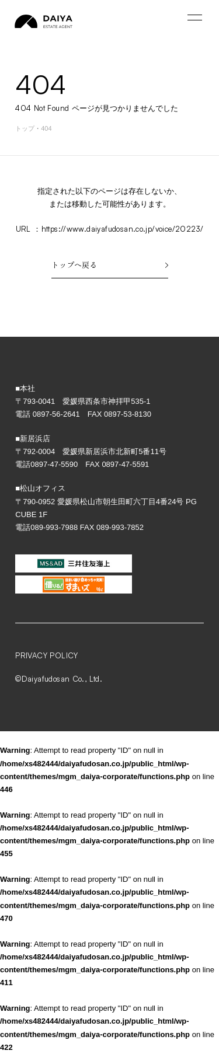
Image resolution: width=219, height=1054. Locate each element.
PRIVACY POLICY (46, 655)
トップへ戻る (109, 264)
